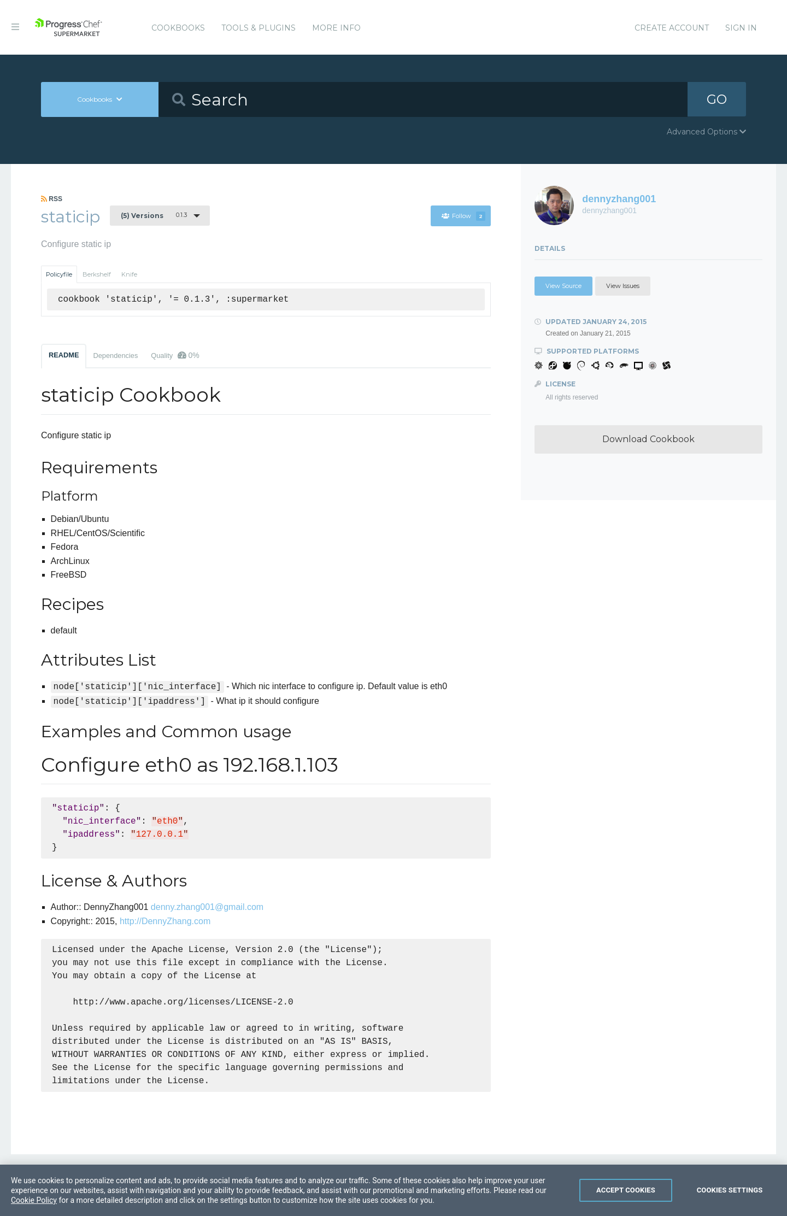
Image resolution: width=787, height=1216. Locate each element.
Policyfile (59, 274)
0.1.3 (154, 215)
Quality (175, 355)
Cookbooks (178, 28)
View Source (563, 286)
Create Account (672, 28)
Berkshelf (97, 274)
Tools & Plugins (258, 28)
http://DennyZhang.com (165, 921)
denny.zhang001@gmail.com (207, 907)
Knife (129, 274)
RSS (51, 199)
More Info (336, 28)
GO (716, 99)
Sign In (741, 28)
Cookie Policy (34, 1209)
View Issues (622, 286)
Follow (463, 216)
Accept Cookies (625, 1199)
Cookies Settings (730, 1199)
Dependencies (115, 355)
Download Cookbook (648, 439)
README (64, 355)
